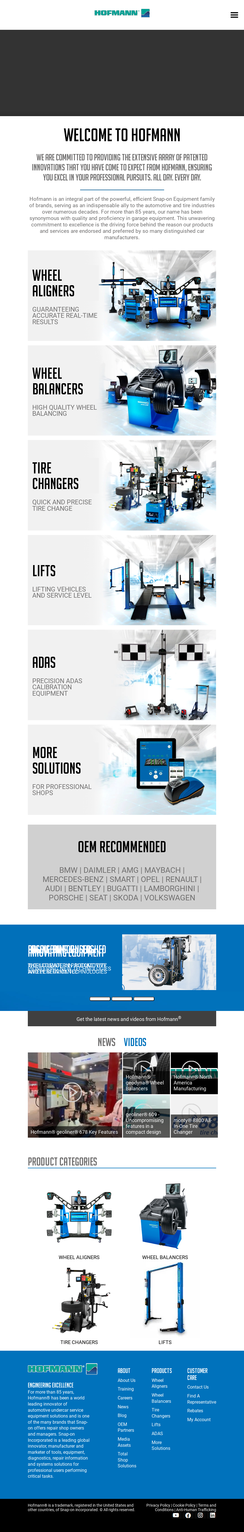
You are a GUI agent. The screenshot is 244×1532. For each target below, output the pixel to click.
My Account (199, 1419)
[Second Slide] (122, 999)
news (106, 1042)
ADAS (157, 1433)
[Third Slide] (144, 999)
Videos (135, 1042)
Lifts (165, 1339)
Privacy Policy (158, 1505)
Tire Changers (79, 1339)
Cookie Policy (184, 1505)
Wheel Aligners (79, 1254)
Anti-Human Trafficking (196, 1509)
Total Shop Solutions (127, 1460)
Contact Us (198, 1387)
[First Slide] (100, 999)
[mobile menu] (234, 15)
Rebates (195, 1410)
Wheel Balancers (165, 1254)
